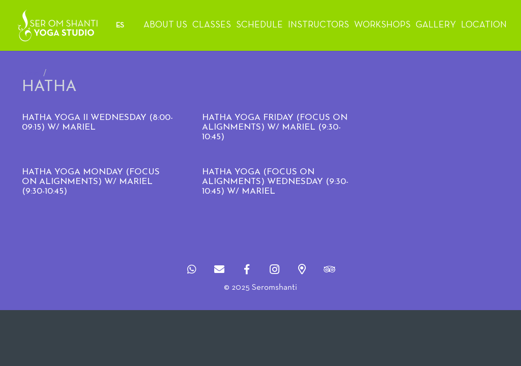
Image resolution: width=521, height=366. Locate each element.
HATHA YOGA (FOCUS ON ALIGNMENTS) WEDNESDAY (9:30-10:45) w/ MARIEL (275, 181)
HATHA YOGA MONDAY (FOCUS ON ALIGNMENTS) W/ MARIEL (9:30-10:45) (91, 181)
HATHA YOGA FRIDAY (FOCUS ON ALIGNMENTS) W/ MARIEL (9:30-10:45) (275, 127)
